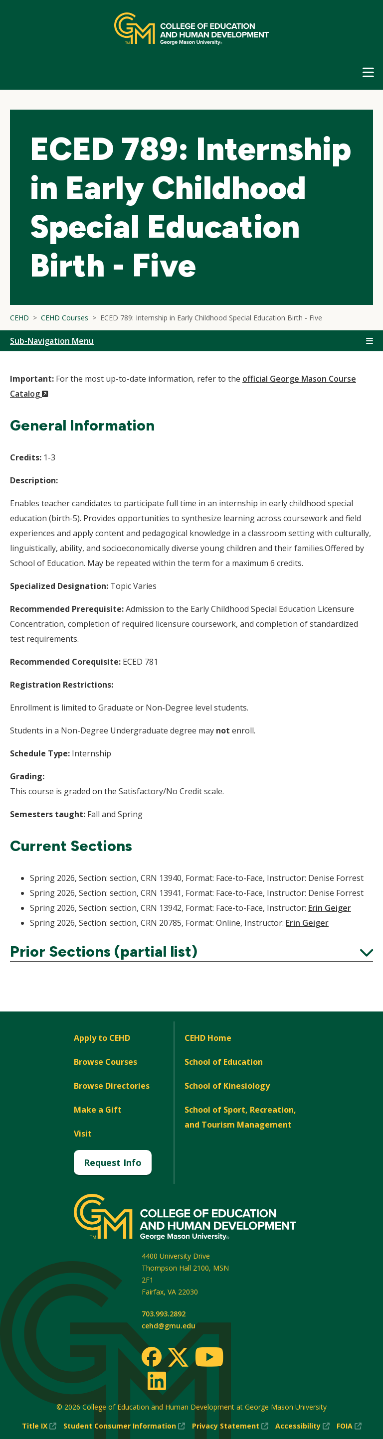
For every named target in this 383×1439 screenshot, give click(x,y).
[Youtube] (209, 1358)
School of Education (224, 1061)
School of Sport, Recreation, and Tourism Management (240, 1117)
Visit (83, 1133)
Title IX (39, 1426)
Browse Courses (105, 1061)
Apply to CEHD (102, 1037)
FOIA (349, 1426)
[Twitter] (178, 1358)
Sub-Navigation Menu (52, 340)
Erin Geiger (329, 907)
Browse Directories (112, 1085)
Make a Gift (98, 1109)
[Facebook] (152, 1357)
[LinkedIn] (156, 1380)
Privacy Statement (230, 1426)
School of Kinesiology (227, 1085)
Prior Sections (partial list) (191, 951)
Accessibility (302, 1426)
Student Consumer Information (124, 1426)
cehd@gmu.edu (168, 1325)
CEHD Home (208, 1037)
